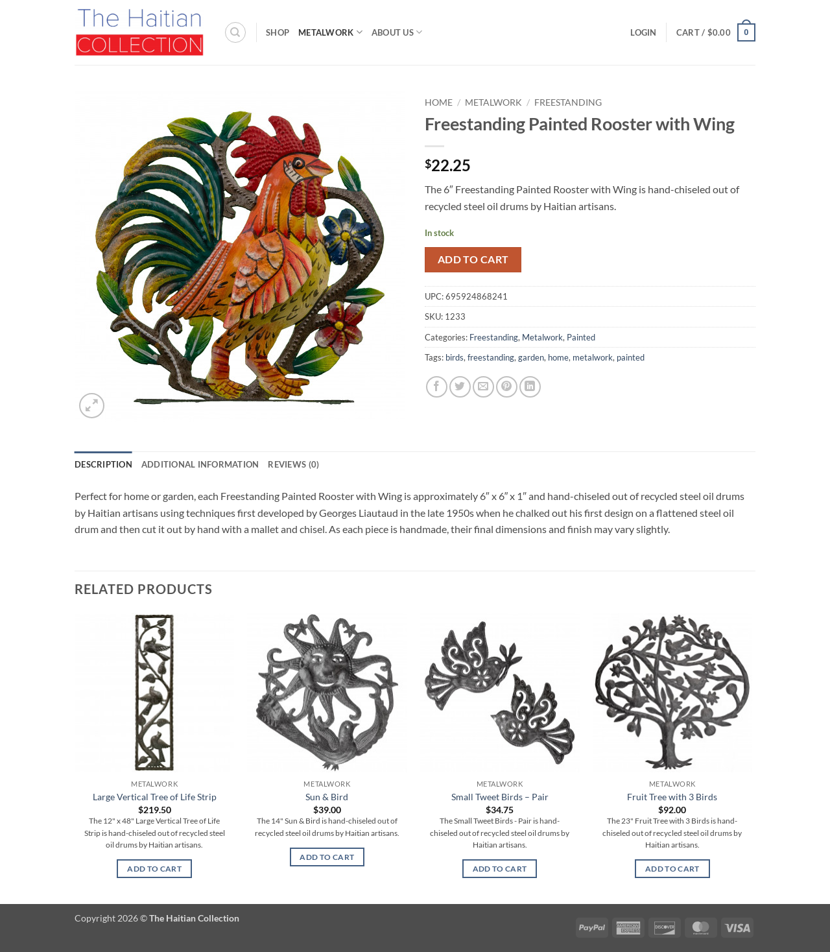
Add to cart (473, 259)
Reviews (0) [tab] (293, 464)
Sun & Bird (326, 796)
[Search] (235, 32)
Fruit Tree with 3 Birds (672, 796)
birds (454, 357)
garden (531, 357)
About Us (397, 32)
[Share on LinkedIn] (530, 387)
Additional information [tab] (200, 464)
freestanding (491, 357)
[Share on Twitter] (460, 387)
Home (439, 102)
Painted (581, 337)
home (558, 357)
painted (631, 357)
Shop (277, 32)
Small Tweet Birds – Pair (500, 796)
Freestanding (568, 102)
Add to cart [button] (154, 868)
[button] (643, 32)
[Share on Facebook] (436, 387)
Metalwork (330, 32)
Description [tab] (103, 464)
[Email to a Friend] (483, 387)
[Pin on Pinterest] (506, 387)
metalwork (593, 357)
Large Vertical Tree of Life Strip (155, 796)
